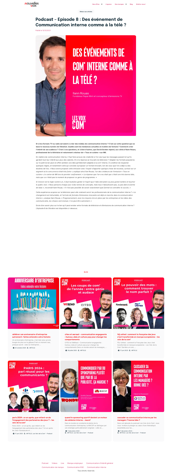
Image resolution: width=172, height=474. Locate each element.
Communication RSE (75, 467)
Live (62, 463)
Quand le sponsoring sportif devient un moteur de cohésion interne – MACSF (86, 418)
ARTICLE (32, 348)
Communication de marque (53, 467)
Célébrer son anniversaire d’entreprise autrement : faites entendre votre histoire (31, 335)
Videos (54, 463)
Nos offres (96, 4)
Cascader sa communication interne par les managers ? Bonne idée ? (137, 418)
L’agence (109, 4)
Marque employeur (75, 463)
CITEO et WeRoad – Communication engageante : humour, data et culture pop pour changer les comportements (86, 337)
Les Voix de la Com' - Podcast (42, 433)
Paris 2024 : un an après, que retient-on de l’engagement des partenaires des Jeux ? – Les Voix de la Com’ (33, 420)
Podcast (45, 463)
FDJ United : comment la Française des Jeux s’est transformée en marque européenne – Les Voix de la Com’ (138, 337)
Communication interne (96, 467)
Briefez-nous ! (141, 4)
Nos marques (119, 4)
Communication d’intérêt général (99, 463)
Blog (131, 4)
